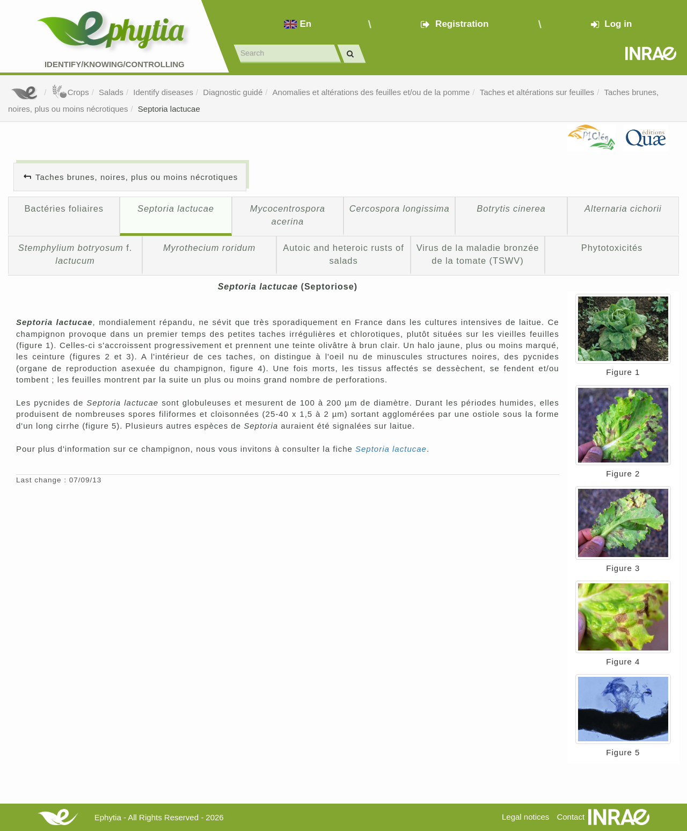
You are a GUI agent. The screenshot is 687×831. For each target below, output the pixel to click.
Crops (70, 92)
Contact (570, 816)
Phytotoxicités (612, 247)
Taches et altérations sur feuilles (537, 92)
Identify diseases (163, 92)
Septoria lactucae (169, 108)
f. (75, 254)
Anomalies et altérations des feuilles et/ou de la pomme (371, 92)
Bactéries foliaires (63, 208)
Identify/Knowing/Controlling (115, 64)
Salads (111, 92)
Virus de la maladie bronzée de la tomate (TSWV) (477, 254)
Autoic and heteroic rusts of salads (343, 254)
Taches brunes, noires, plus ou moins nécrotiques (136, 177)
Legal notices (525, 816)
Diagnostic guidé (232, 92)
